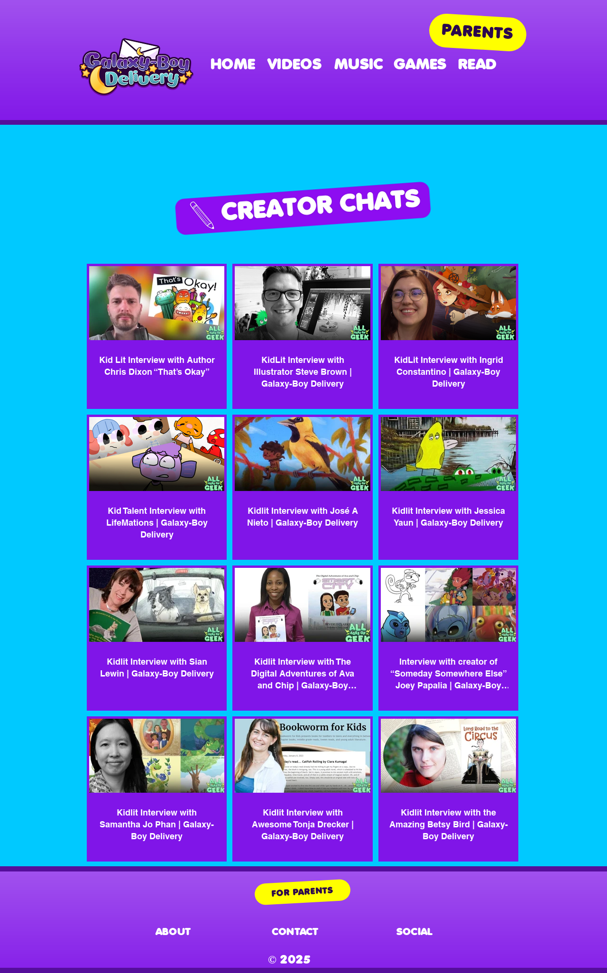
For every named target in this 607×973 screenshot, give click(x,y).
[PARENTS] (477, 32)
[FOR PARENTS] (302, 892)
